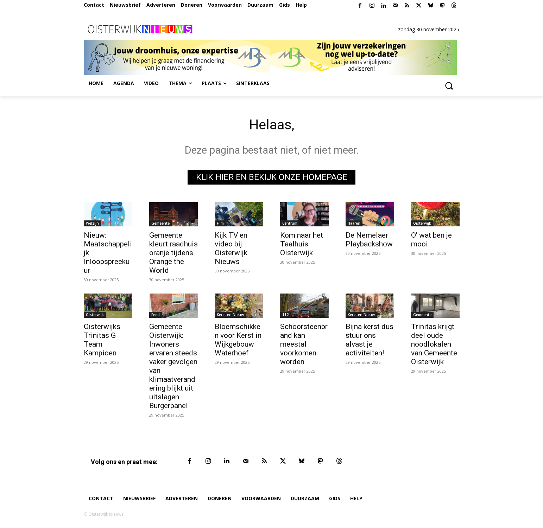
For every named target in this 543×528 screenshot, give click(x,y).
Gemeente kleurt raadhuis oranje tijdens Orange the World (173, 253)
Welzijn (92, 223)
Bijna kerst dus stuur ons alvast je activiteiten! (369, 340)
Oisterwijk (422, 223)
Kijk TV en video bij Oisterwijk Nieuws (231, 248)
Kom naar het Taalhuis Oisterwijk (301, 244)
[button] (449, 85)
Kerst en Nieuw (230, 315)
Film (220, 223)
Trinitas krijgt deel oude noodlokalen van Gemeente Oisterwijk (434, 344)
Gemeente (160, 223)
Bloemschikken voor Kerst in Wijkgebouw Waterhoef (238, 340)
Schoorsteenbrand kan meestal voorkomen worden (304, 344)
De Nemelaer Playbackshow (369, 240)
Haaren (354, 223)
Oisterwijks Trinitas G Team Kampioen (102, 340)
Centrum (289, 223)
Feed (155, 315)
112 (285, 315)
